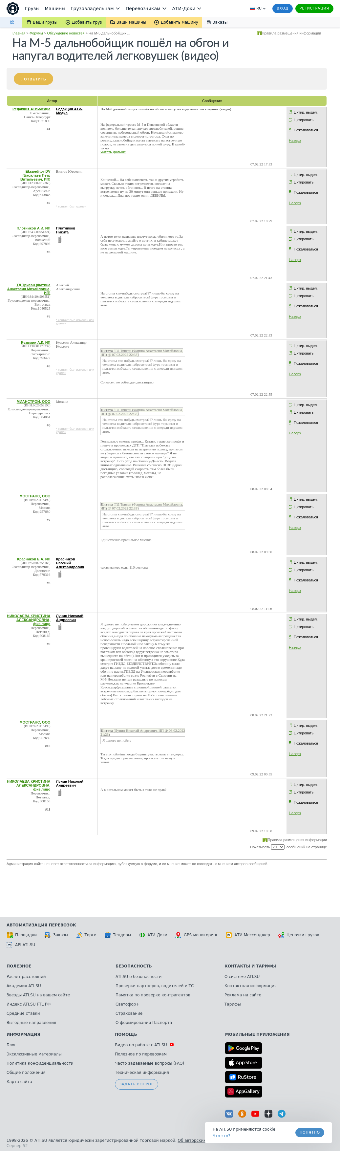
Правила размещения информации (291, 33)
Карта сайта (19, 1081)
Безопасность (134, 966)
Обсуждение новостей (66, 33)
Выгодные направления (31, 1022)
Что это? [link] (221, 1136)
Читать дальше (113, 152)
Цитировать (303, 120)
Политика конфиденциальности (40, 1063)
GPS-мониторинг (196, 935)
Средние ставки (23, 1013)
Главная (18, 33)
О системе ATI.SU (242, 976)
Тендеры (117, 935)
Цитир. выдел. (306, 112)
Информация (23, 1034)
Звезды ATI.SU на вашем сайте (38, 995)
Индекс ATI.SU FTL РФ (29, 1004)
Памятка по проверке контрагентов (153, 995)
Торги (86, 935)
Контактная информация (250, 986)
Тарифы (232, 1004)
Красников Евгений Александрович (70, 563)
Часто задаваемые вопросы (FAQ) (149, 1063)
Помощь (126, 1034)
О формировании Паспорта (144, 1022)
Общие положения (26, 1072)
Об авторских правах (200, 1140)
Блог (11, 1045)
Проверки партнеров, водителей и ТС (155, 986)
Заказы (56, 935)
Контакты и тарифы (250, 966)
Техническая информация (142, 1072)
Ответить (35, 79)
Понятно (310, 1132)
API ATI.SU (21, 944)
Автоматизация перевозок (41, 925)
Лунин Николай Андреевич (69, 618)
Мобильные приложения (257, 1034)
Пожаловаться (306, 130)
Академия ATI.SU (24, 986)
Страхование (129, 1013)
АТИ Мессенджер (248, 935)
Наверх (295, 140)
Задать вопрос (136, 1084)
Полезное (19, 966)
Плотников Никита (65, 230)
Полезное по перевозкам (141, 1054)
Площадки (22, 935)
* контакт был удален (71, 206)
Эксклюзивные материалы (34, 1054)
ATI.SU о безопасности (138, 976)
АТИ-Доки (153, 935)
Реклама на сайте (242, 995)
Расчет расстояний (26, 976)
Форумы (36, 33)
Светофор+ (127, 1004)
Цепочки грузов (298, 935)
